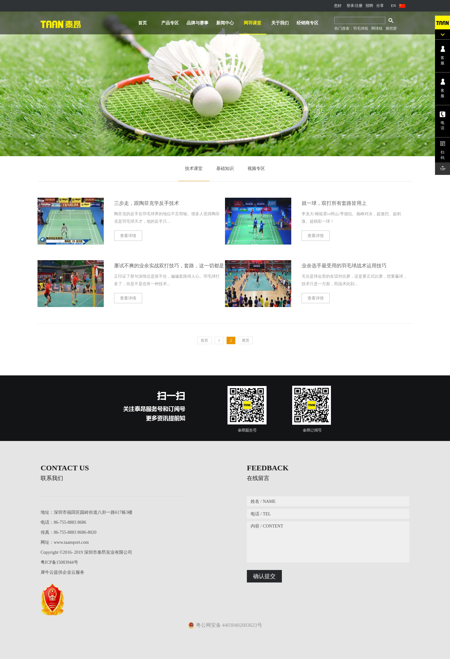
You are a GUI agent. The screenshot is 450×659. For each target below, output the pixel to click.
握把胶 (391, 28)
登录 (350, 5)
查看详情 (128, 235)
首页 (142, 23)
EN (393, 5)
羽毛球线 (360, 28)
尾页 (245, 340)
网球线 (376, 28)
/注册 (358, 5)
